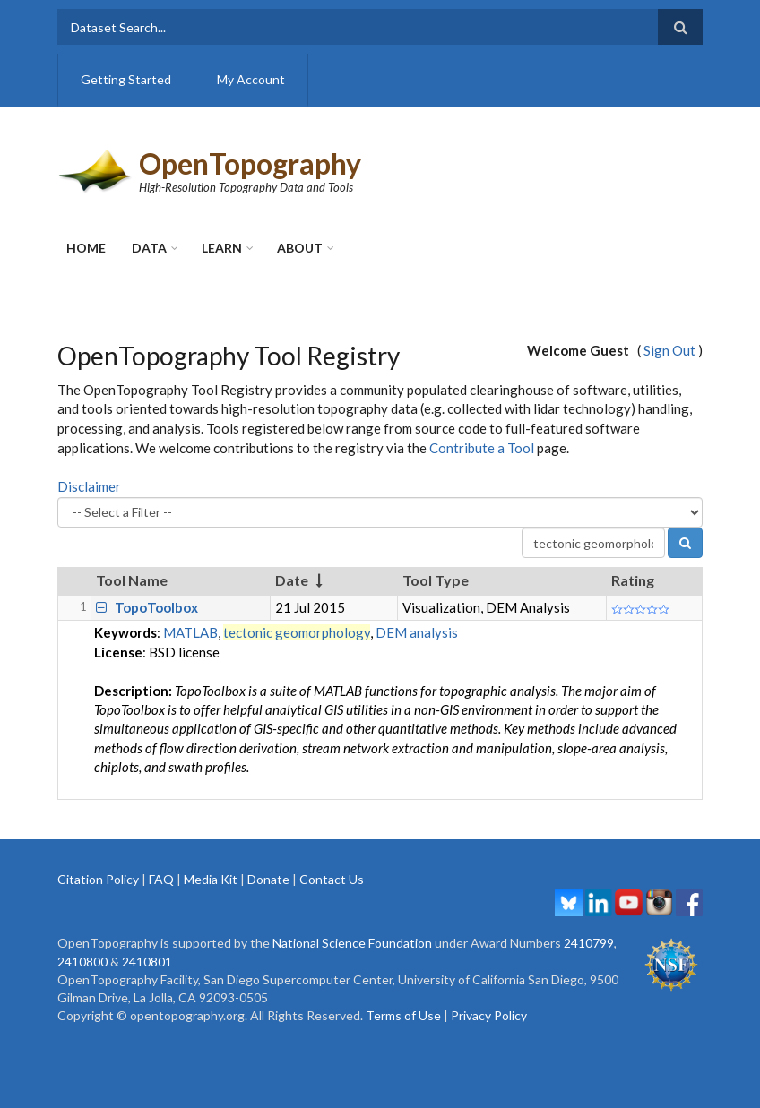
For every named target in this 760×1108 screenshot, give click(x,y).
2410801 (147, 961)
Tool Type (435, 579)
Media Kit (211, 879)
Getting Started (126, 79)
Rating (632, 579)
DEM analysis (417, 632)
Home (86, 247)
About (300, 247)
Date (291, 579)
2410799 (589, 942)
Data (149, 247)
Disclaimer (89, 486)
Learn (222, 247)
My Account (251, 79)
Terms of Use (403, 1015)
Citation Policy (98, 879)
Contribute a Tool (481, 448)
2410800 (82, 961)
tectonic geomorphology (296, 632)
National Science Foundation (352, 942)
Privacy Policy (489, 1015)
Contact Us (331, 879)
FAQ (161, 879)
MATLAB (190, 632)
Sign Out (669, 350)
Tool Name (132, 579)
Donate (268, 879)
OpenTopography (250, 163)
